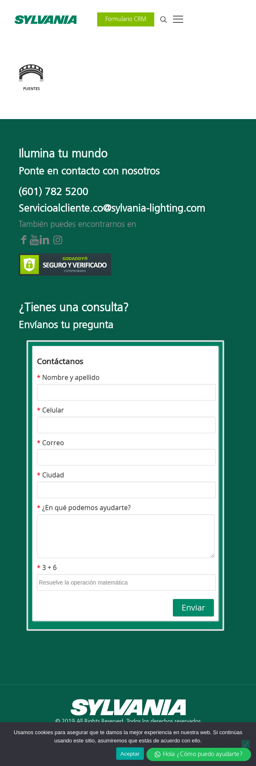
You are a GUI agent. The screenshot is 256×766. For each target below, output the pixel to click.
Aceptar (130, 754)
